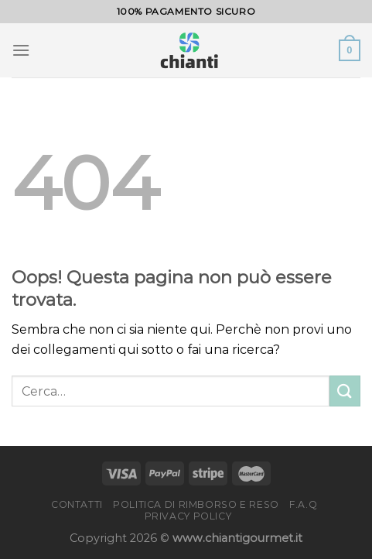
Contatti (77, 504)
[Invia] (344, 391)
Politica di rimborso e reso (196, 504)
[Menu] (21, 50)
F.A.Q (303, 504)
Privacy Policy (188, 516)
